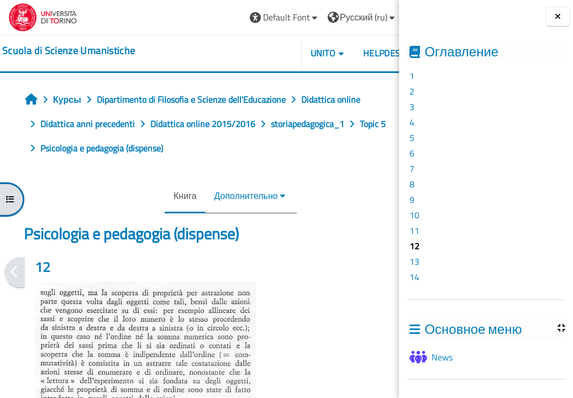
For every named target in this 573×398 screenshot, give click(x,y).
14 (414, 277)
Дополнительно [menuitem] (220, 195)
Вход (372, 17)
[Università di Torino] (42, 16)
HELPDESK (333, 53)
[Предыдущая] (14, 272)
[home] (68, 51)
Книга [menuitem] (159, 195)
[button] (233, 17)
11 (414, 230)
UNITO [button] (272, 53)
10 (414, 215)
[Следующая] (395, 272)
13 (414, 261)
